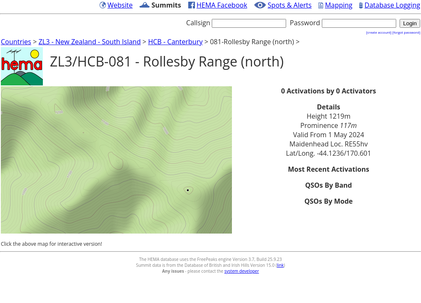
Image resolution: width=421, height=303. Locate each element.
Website (120, 5)
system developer (241, 271)
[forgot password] (406, 32)
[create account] (378, 32)
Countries (16, 41)
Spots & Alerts (290, 5)
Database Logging (392, 5)
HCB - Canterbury (175, 41)
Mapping (338, 5)
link (280, 265)
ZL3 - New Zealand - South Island (90, 41)
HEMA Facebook (222, 5)
